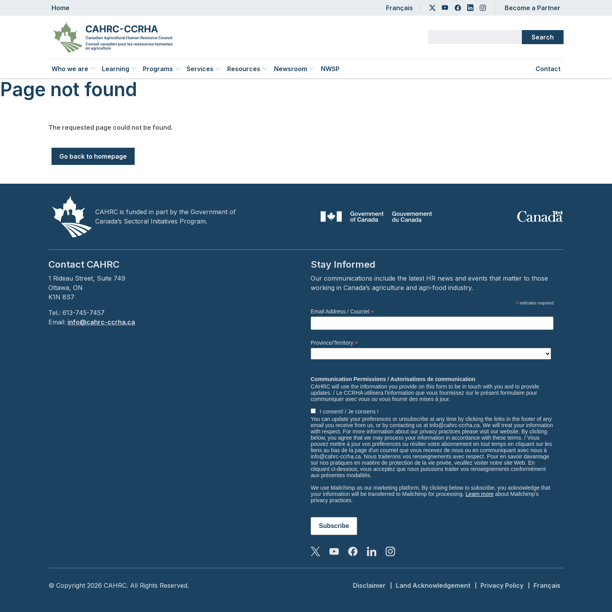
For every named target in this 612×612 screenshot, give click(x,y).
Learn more (480, 494)
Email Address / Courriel (342, 311)
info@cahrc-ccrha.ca (101, 322)
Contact (548, 69)
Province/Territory (334, 343)
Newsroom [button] (294, 68)
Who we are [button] (74, 68)
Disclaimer (369, 585)
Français (399, 8)
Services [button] (204, 68)
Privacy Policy (501, 585)
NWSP (330, 69)
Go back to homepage (93, 156)
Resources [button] (247, 68)
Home (60, 8)
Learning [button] (119, 68)
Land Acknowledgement (433, 585)
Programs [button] (161, 68)
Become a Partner (532, 8)
